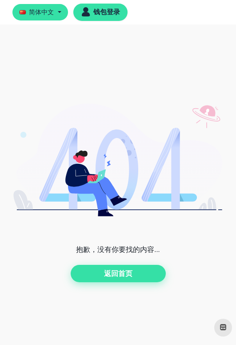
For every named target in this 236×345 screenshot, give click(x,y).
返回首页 (118, 273)
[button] (40, 12)
